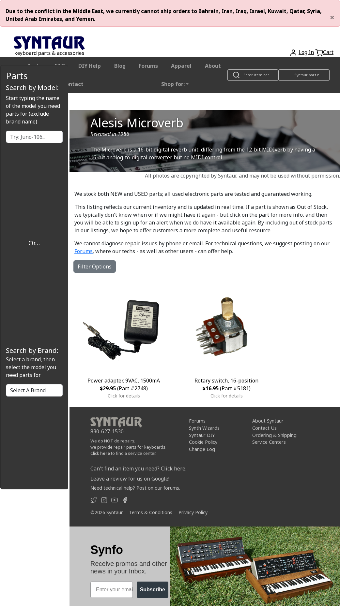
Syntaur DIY (202, 435)
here (105, 453)
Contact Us (264, 428)
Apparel (181, 65)
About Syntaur (268, 421)
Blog (120, 65)
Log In (306, 52)
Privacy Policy (193, 512)
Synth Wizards (204, 428)
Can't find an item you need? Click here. (138, 468)
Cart (328, 52)
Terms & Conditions (150, 512)
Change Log (202, 449)
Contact (73, 84)
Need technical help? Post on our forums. (135, 488)
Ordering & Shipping (274, 435)
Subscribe (152, 589)
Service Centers (269, 442)
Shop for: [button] (173, 84)
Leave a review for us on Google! (129, 478)
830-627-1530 (107, 431)
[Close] (332, 17)
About (213, 65)
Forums (148, 65)
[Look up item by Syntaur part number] (304, 75)
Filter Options (95, 266)
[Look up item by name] (252, 75)
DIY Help (89, 65)
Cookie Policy (203, 442)
